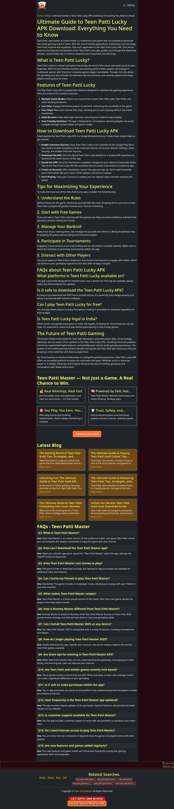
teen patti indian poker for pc (86, 779)
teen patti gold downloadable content (104, 783)
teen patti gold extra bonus (83, 783)
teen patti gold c (125, 779)
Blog (48, 15)
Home (40, 15)
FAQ (65, 777)
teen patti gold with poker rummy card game (126, 783)
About (51, 777)
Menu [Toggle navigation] (129, 5)
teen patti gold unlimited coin (107, 779)
